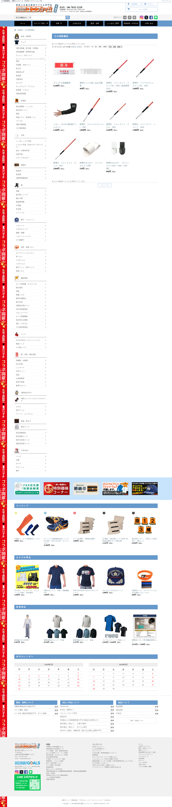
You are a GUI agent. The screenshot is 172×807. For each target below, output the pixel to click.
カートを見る (143, 9)
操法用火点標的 (22, 320)
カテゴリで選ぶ (41, 23)
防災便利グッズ (22, 436)
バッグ (23, 334)
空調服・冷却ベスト (23, 65)
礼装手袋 (19, 154)
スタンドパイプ (22, 313)
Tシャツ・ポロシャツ (24, 55)
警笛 (17, 114)
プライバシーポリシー (146, 754)
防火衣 (18, 68)
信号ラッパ (20, 371)
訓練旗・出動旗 (22, 360)
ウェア (23, 42)
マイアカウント (144, 756)
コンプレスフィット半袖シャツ (114, 640)
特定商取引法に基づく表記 (147, 752)
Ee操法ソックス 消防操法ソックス (27, 539)
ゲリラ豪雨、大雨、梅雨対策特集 (57, 751)
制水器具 (19, 288)
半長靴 (18, 205)
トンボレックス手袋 (23, 141)
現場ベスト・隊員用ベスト (26, 117)
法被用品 (19, 79)
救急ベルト (20, 271)
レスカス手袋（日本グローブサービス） (29, 146)
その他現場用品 (22, 327)
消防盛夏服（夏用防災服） (26, 52)
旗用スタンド (21, 385)
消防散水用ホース (22, 305)
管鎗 (17, 291)
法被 (17, 460)
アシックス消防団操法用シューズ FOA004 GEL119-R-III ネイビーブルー (57, 541)
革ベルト (19, 257)
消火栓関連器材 (22, 309)
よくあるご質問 (113, 23)
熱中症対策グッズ (22, 440)
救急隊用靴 (20, 202)
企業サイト (65, 800)
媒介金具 (19, 302)
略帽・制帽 (20, 233)
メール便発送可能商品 (53, 777)
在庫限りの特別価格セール (54, 747)
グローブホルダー (22, 158)
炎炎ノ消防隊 (26, 36)
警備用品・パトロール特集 (54, 761)
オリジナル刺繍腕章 (61, 83)
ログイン (151, 4)
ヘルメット (20, 225)
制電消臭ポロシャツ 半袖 (54, 640)
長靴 (17, 191)
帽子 (17, 471)
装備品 (20, 30)
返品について (143, 750)
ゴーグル (19, 121)
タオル (18, 407)
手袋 (22, 135)
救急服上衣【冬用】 (21, 640)
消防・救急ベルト (27, 247)
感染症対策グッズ (22, 443)
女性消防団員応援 (52, 757)
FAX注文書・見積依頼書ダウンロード (104, 753)
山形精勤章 (20, 378)
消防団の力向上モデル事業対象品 (57, 775)
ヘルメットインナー (23, 236)
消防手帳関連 (21, 124)
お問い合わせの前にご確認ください (103, 765)
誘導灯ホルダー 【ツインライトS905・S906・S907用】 (117, 166)
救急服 (18, 76)
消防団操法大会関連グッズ (54, 749)
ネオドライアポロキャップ (112, 590)
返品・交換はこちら (136, 720)
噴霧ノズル (20, 295)
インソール (20, 213)
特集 (59, 23)
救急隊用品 (49, 767)
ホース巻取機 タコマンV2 (26, 284)
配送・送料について (145, 748)
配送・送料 (95, 23)
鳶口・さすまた (22, 323)
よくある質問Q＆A (98, 749)
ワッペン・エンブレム (24, 414)
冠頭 (17, 375)
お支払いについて (144, 746)
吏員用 (18, 174)
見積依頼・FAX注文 (131, 23)
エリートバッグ (97, 800)
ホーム (22, 23)
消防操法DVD (26, 393)
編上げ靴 (19, 198)
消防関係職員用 (22, 178)
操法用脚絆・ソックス (24, 106)
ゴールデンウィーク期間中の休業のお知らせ (106, 767)
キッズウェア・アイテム (25, 86)
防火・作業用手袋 (22, 151)
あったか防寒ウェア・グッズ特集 (57, 753)
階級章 (23, 165)
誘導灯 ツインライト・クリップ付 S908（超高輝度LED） (117, 86)
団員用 (18, 171)
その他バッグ (21, 347)
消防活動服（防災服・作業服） (27, 48)
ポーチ (18, 463)
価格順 (73, 47)
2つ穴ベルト (20, 260)
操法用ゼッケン (22, 110)
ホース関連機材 (22, 316)
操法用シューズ (22, 195)
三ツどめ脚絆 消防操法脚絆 (84, 539)
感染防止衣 (20, 72)
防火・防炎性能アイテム (54, 763)
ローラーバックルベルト (25, 253)
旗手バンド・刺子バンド (25, 267)
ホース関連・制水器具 (53, 765)
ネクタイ (19, 83)
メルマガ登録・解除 (145, 766)
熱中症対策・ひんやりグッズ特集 (57, 755)
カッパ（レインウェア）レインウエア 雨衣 (30, 60)
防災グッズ (25, 427)
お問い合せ (149, 23)
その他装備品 (29, 30)
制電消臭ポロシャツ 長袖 (83, 640)
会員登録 (134, 4)
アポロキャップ (22, 229)
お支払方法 (77, 23)
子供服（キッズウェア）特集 (55, 759)
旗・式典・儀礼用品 (28, 354)
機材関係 (24, 278)
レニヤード (20, 368)
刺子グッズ (20, 410)
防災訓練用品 (21, 433)
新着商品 (95, 755)
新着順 (79, 47)
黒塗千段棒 (20, 382)
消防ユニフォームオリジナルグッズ (33, 400)
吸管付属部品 (21, 298)
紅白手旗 (19, 364)
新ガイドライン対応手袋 (54, 769)
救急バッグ (20, 344)
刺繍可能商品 (50, 779)
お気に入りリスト (98, 747)
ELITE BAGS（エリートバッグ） (28, 340)
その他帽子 (20, 240)
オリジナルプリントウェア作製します (104, 757)
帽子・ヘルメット (27, 220)
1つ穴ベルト (20, 264)
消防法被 (74, 800)
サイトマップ (166, 1)
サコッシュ (20, 467)
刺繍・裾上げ (26, 421)
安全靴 (18, 209)
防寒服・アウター (22, 90)
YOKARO (24, 450)
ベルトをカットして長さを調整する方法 (105, 759)
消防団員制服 (21, 93)
